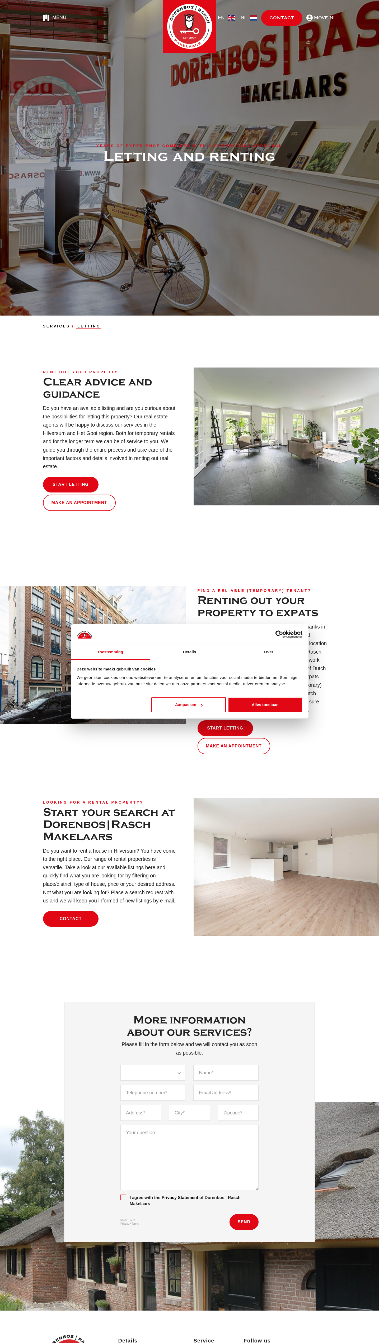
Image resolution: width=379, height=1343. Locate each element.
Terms (135, 1223)
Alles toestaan (265, 704)
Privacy (124, 1223)
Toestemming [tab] (110, 652)
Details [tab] (189, 652)
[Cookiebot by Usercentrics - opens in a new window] (279, 635)
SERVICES (56, 326)
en (226, 18)
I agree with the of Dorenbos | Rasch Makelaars (180, 1200)
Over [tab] (268, 652)
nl (249, 18)
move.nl (321, 18)
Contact (281, 18)
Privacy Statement (180, 1197)
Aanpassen (189, 704)
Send (244, 1222)
